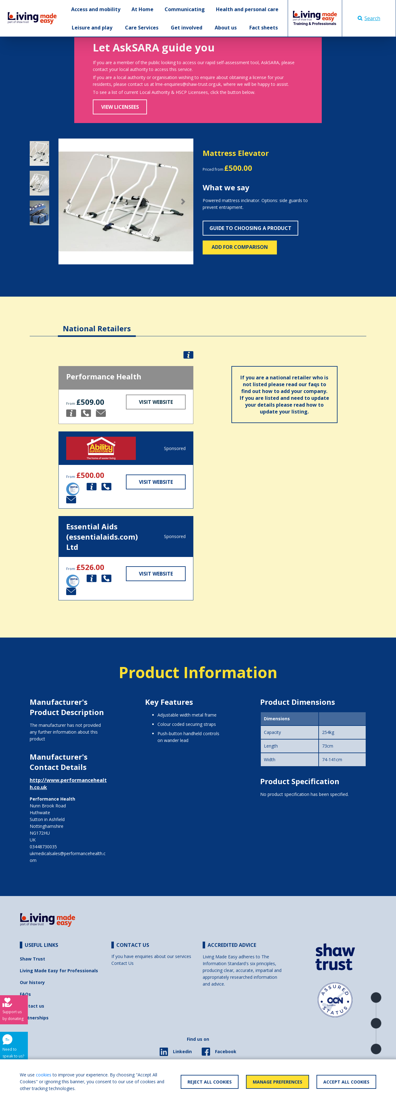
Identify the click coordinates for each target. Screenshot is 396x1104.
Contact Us (122, 963)
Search (369, 18)
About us (226, 27)
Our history (32, 982)
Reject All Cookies (209, 1082)
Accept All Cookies (346, 1082)
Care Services (141, 27)
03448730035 (43, 847)
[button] (68, 201)
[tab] (97, 323)
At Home (142, 9)
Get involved (186, 27)
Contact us (32, 1006)
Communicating (185, 9)
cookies (43, 1075)
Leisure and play (92, 27)
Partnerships (34, 1018)
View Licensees (120, 107)
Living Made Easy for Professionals (59, 971)
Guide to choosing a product (250, 228)
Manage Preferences (277, 1082)
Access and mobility (95, 9)
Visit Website (156, 402)
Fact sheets (263, 27)
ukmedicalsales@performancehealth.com (67, 856)
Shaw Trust (32, 959)
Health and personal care (247, 9)
